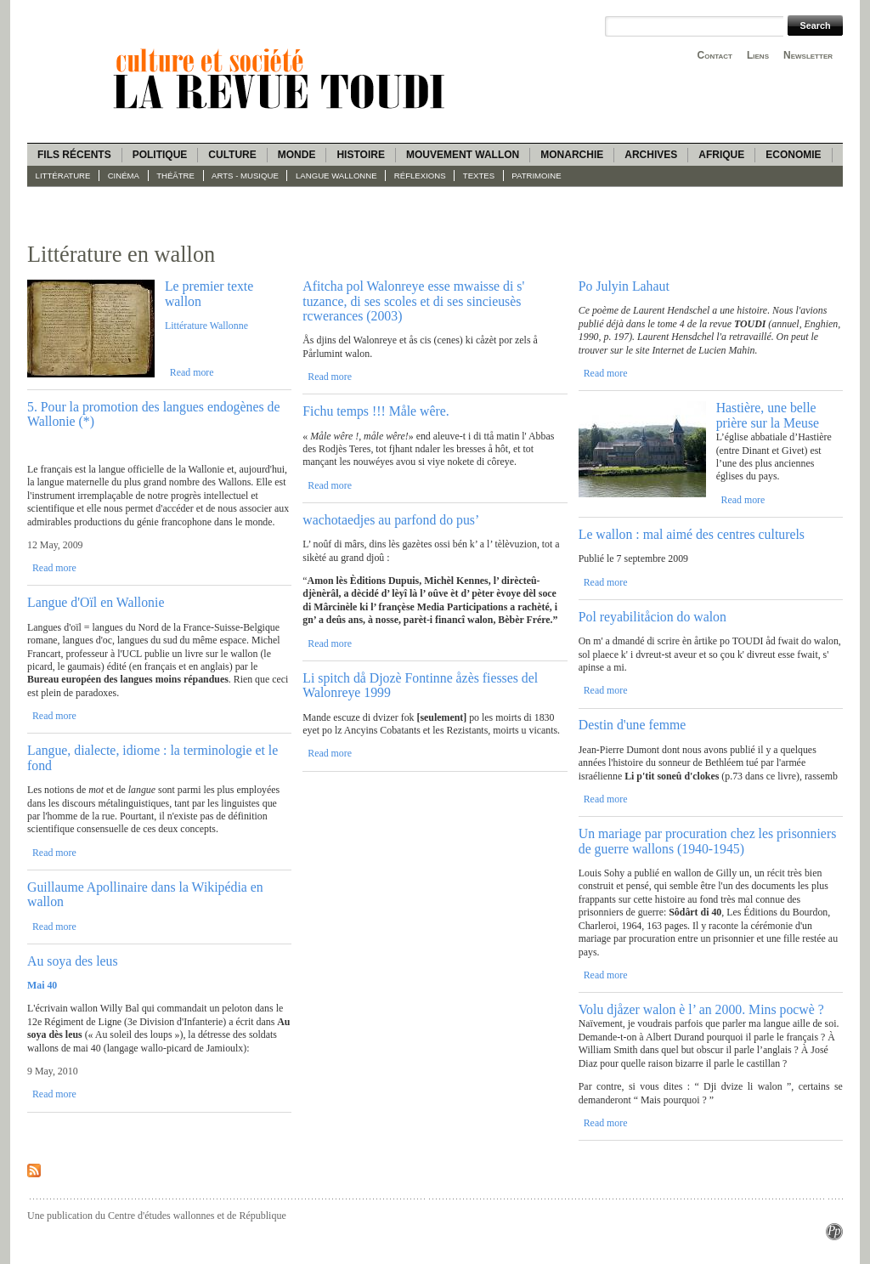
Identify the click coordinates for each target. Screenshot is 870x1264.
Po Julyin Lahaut (624, 286)
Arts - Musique (245, 175)
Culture (232, 155)
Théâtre (175, 175)
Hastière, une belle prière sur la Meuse (768, 414)
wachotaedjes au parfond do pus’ (390, 520)
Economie (793, 155)
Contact (715, 55)
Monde (297, 155)
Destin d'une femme (632, 724)
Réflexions (420, 175)
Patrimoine (536, 175)
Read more (192, 372)
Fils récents (74, 155)
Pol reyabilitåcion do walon (652, 616)
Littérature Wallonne (206, 326)
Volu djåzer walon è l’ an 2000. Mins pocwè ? (701, 1009)
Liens (758, 55)
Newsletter (808, 55)
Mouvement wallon (462, 155)
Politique (160, 155)
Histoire (360, 155)
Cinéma (123, 175)
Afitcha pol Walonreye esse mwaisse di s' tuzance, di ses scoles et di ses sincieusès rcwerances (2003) (413, 301)
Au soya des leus (72, 961)
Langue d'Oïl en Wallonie (95, 602)
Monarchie (571, 155)
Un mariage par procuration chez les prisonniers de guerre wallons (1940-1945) (708, 840)
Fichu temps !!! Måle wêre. (375, 411)
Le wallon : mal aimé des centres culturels (692, 534)
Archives (650, 155)
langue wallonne (336, 175)
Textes (478, 175)
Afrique (721, 155)
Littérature (63, 175)
